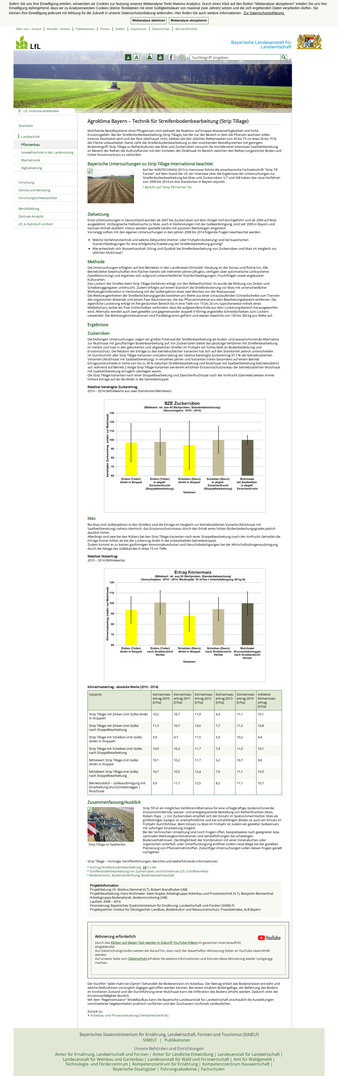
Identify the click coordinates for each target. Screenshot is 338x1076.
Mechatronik (30, 160)
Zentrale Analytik (31, 216)
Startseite (25, 125)
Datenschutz (161, 29)
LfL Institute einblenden (41, 111)
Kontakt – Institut (58, 29)
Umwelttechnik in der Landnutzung (47, 152)
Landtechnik (29, 136)
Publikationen (85, 29)
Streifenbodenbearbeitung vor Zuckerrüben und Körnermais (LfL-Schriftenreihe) (149, 871)
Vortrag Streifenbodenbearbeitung (123, 867)
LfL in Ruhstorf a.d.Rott (35, 224)
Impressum (138, 29)
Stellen (120, 29)
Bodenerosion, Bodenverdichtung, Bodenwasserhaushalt (132, 875)
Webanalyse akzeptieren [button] (188, 20)
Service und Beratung (34, 190)
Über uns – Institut (28, 29)
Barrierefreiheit (186, 29)
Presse (105, 29)
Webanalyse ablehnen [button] (148, 20)
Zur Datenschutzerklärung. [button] (264, 13)
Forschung (26, 182)
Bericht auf (168, 187)
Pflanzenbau (30, 144)
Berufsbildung (28, 208)
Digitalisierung (31, 168)
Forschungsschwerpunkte (37, 198)
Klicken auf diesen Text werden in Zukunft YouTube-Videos (154, 942)
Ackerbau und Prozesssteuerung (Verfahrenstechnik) (129, 1015)
